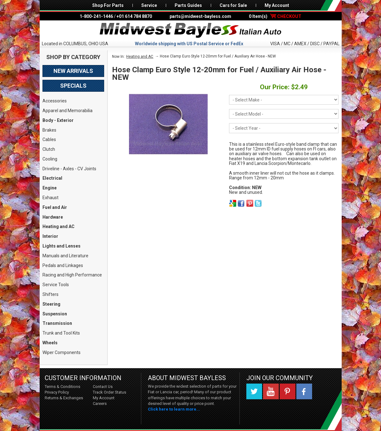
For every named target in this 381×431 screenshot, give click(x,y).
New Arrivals (73, 71)
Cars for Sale (233, 5)
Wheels (50, 342)
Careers (100, 403)
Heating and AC (58, 226)
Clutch (48, 149)
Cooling (49, 158)
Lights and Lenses (61, 245)
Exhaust (50, 197)
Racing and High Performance (72, 274)
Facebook (304, 391)
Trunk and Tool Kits (61, 333)
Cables (49, 139)
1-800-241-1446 (96, 16)
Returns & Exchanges (64, 398)
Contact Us (103, 386)
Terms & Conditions (62, 386)
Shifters (50, 294)
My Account (277, 5)
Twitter (254, 391)
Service (149, 5)
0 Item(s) (275, 16)
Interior (50, 236)
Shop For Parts (108, 5)
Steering (51, 304)
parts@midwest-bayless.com (200, 16)
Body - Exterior (58, 120)
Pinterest (287, 391)
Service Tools (55, 284)
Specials (73, 85)
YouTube (271, 391)
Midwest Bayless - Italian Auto (190, 30)
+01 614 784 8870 (134, 16)
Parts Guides (188, 5)
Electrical (52, 178)
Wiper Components (61, 352)
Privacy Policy (57, 392)
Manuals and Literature (65, 255)
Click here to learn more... (174, 409)
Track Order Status (109, 392)
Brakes (49, 130)
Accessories (54, 100)
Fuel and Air (54, 207)
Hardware (52, 217)
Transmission (57, 323)
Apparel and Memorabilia (67, 110)
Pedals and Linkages (62, 265)
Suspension (54, 313)
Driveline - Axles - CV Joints (69, 168)
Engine (49, 187)
